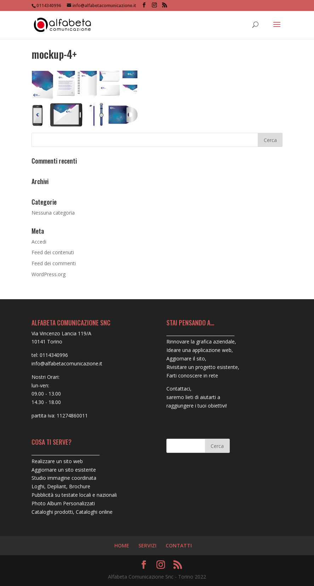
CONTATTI (179, 545)
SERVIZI (147, 545)
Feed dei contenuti (53, 252)
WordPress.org (48, 274)
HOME (121, 545)
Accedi (39, 241)
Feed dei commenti (54, 263)
